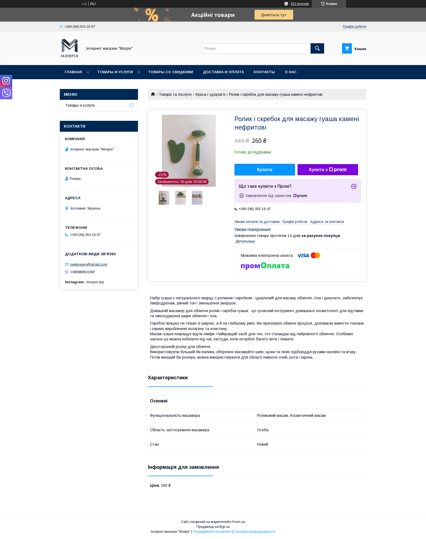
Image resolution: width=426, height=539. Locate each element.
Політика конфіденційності (254, 532)
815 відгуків (300, 4)
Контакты (264, 72)
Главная (73, 72)
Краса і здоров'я (210, 94)
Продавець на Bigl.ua (213, 527)
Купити (264, 169)
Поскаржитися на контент (212, 532)
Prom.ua (238, 522)
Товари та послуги (175, 94)
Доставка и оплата (223, 72)
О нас (291, 72)
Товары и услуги (115, 72)
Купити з (327, 169)
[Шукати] (317, 48)
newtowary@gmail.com (88, 264)
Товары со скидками (170, 72)
